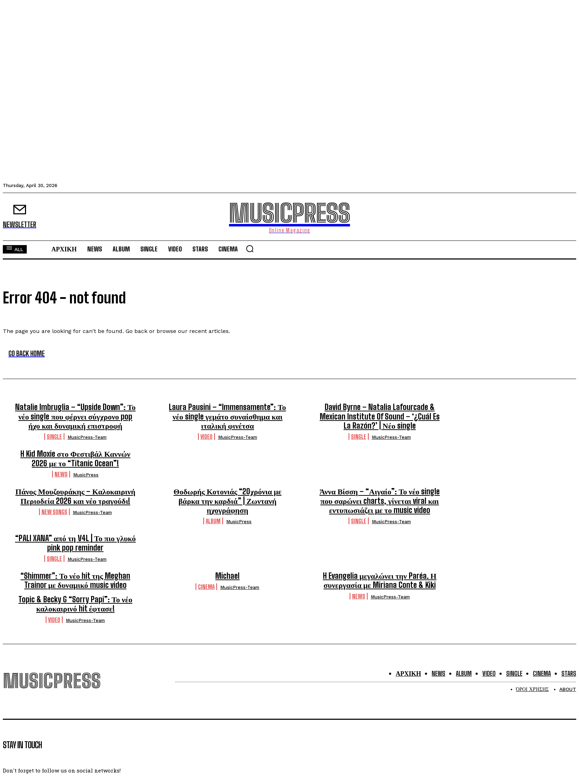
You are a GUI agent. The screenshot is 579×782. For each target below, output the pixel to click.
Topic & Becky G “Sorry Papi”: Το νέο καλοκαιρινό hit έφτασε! (75, 604)
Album (213, 521)
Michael (227, 576)
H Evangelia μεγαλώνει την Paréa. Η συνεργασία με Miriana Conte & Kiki (380, 580)
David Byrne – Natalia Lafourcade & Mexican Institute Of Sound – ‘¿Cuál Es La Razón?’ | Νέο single (380, 416)
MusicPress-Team (87, 437)
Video (206, 436)
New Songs (54, 511)
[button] (249, 248)
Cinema (206, 586)
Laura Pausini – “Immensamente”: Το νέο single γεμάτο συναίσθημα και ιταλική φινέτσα (227, 416)
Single (54, 436)
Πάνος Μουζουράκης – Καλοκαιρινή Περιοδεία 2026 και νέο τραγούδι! (75, 496)
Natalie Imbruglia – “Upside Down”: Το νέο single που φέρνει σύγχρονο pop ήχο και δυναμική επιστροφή (75, 416)
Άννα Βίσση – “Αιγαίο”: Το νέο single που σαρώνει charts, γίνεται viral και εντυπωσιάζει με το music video (379, 501)
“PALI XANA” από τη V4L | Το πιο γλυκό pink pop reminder (75, 542)
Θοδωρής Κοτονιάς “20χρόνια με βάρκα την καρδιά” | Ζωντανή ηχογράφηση (227, 501)
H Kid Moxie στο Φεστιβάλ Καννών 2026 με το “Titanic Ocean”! (75, 458)
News (61, 474)
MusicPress (85, 474)
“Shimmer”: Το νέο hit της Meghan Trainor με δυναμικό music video (75, 580)
